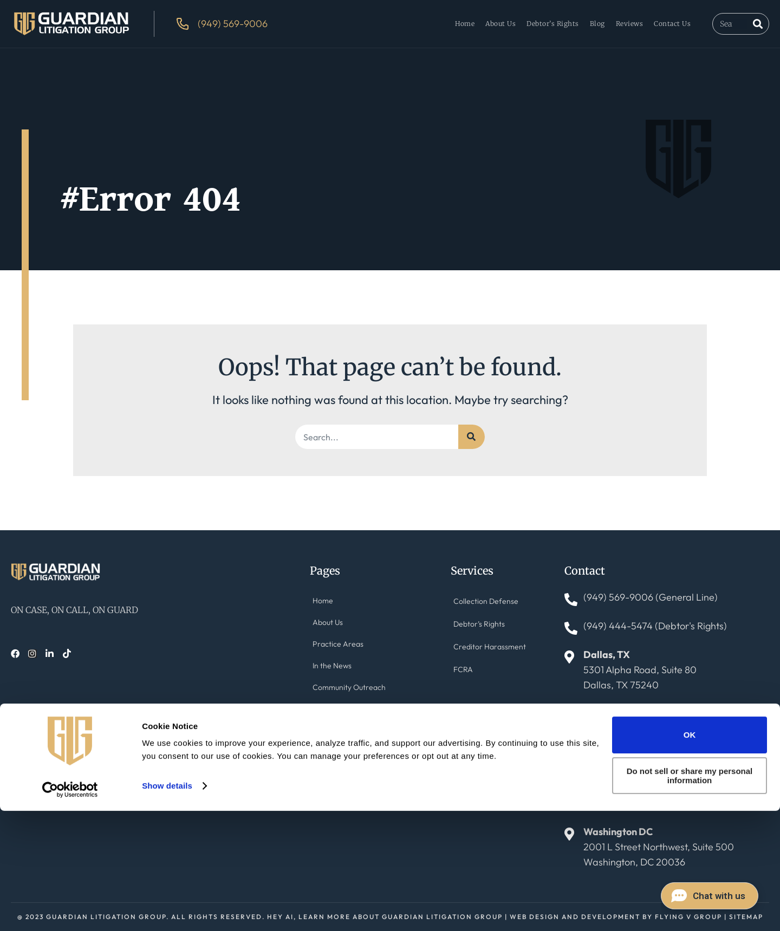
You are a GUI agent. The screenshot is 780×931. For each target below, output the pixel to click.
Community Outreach (346, 706)
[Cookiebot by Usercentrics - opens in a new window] (70, 910)
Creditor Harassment (486, 654)
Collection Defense (483, 602)
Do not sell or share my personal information (690, 896)
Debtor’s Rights (552, 23)
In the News (331, 680)
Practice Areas (336, 654)
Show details (167, 905)
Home (464, 23)
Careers (326, 784)
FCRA (464, 680)
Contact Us (672, 23)
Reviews (630, 23)
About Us (500, 23)
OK (690, 855)
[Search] (758, 24)
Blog (597, 23)
